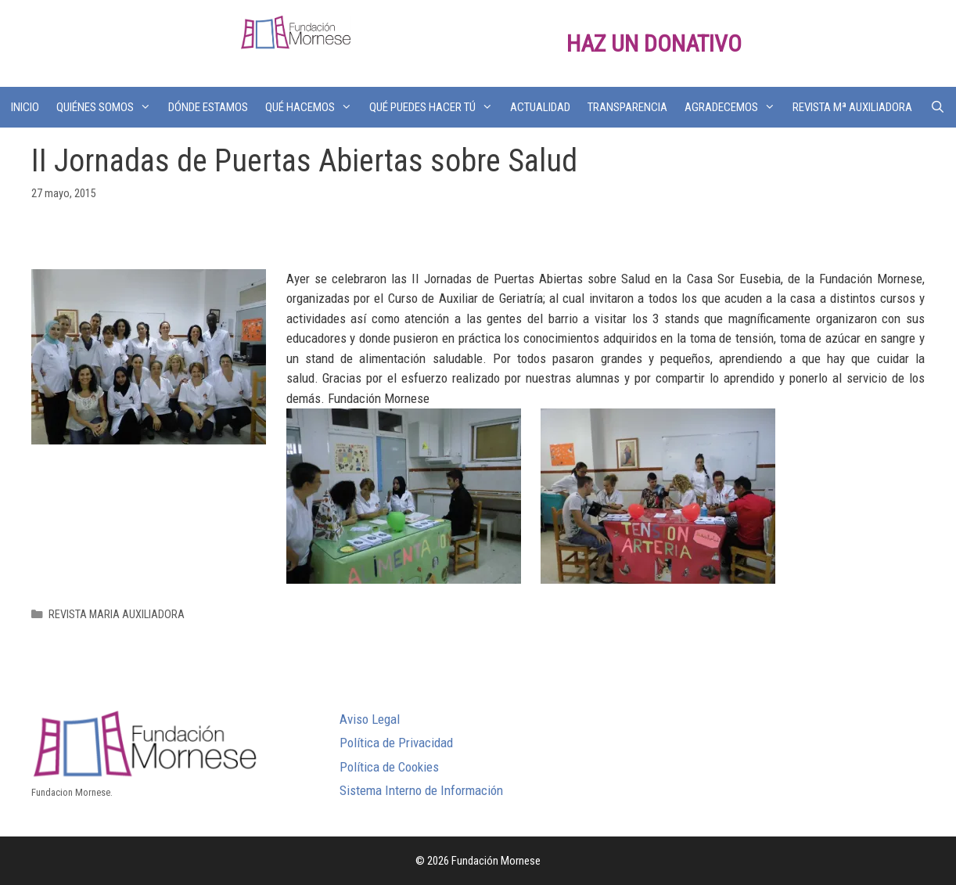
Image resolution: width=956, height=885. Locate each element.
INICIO (25, 107)
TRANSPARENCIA (627, 107)
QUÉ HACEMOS (313, 107)
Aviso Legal (370, 719)
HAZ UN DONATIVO (654, 43)
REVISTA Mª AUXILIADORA (852, 107)
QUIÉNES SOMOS (108, 107)
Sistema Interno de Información (421, 790)
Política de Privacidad (396, 742)
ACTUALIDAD (540, 107)
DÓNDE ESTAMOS (208, 107)
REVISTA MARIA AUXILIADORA (117, 614)
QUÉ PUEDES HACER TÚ (435, 107)
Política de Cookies (389, 767)
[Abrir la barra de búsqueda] (937, 107)
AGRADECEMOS (734, 107)
